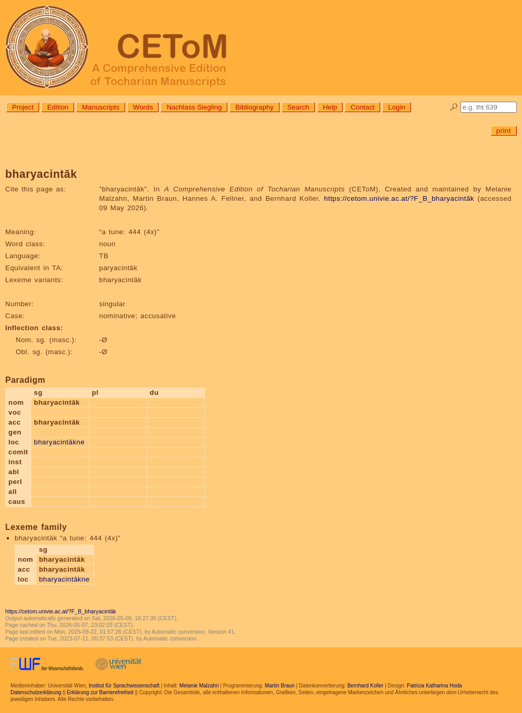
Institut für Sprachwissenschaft (124, 685)
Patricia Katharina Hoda (434, 685)
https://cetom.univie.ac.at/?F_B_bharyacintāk (399, 198)
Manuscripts (100, 107)
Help (330, 107)
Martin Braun (280, 685)
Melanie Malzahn (199, 685)
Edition (57, 107)
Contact (362, 107)
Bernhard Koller (365, 685)
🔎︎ (454, 107)
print (503, 131)
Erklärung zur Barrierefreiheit (100, 692)
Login (396, 107)
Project (22, 107)
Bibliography (254, 107)
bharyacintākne (59, 442)
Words (143, 107)
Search (298, 107)
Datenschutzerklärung (35, 692)
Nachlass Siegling (194, 107)
